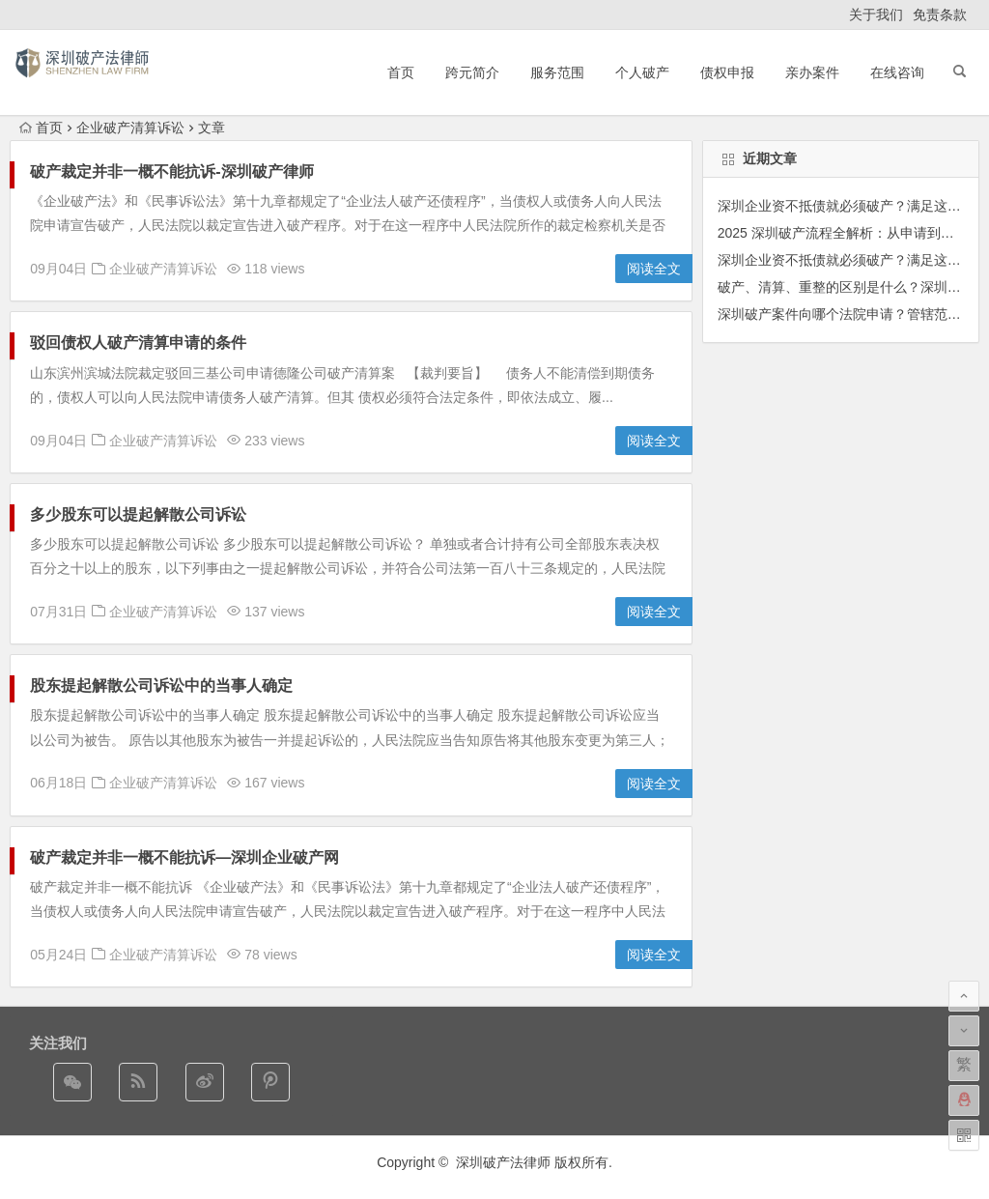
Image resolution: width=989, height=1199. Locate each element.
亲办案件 (812, 72)
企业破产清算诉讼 (130, 127)
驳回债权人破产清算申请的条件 (138, 342)
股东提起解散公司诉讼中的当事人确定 (169, 685)
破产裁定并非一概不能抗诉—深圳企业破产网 (184, 857)
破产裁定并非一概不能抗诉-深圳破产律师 (171, 171)
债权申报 (727, 72)
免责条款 (940, 14)
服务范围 (557, 72)
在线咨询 (897, 72)
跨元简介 (472, 72)
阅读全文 (654, 268)
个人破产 (642, 72)
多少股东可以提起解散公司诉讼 (138, 514)
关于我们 (876, 14)
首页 (400, 72)
